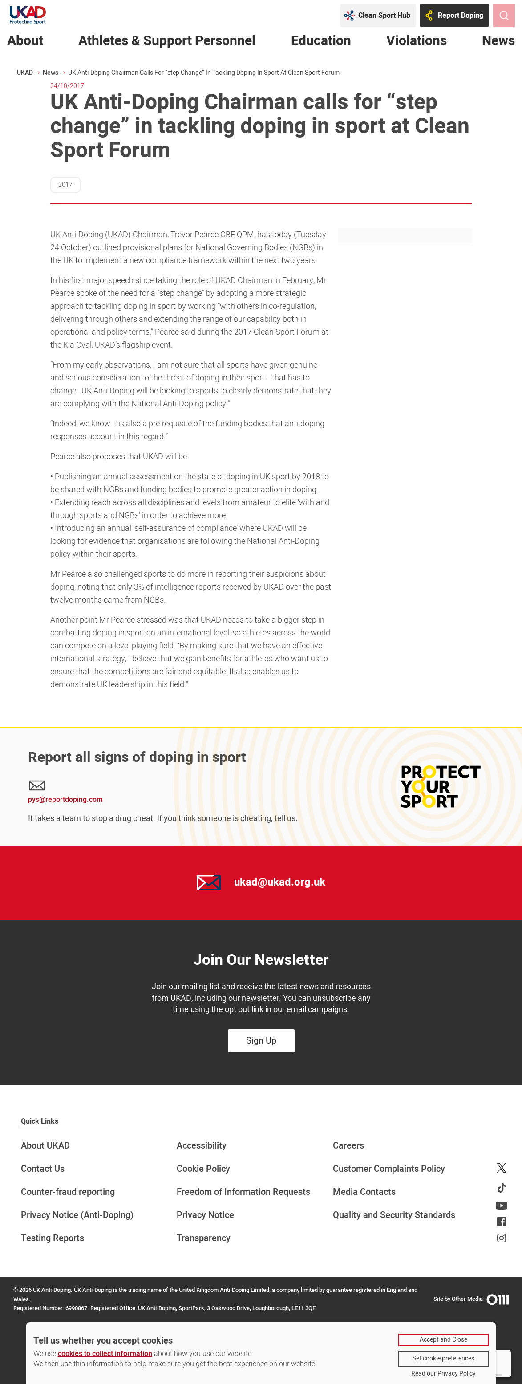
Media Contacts (364, 1192)
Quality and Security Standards (394, 1215)
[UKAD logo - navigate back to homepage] (28, 15)
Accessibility (202, 1145)
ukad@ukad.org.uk (279, 882)
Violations (416, 42)
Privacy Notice (205, 1215)
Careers (348, 1145)
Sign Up (261, 1040)
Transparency (204, 1238)
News (498, 42)
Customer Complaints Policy (389, 1168)
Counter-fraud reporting (68, 1192)
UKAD (25, 72)
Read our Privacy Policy (443, 1374)
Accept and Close (443, 1339)
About (25, 42)
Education (321, 42)
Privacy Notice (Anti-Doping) (77, 1215)
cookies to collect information (105, 1353)
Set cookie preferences (443, 1358)
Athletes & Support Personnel (166, 42)
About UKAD (45, 1145)
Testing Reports (52, 1238)
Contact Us (43, 1168)
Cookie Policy (203, 1168)
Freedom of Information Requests (243, 1192)
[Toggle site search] (504, 15)
